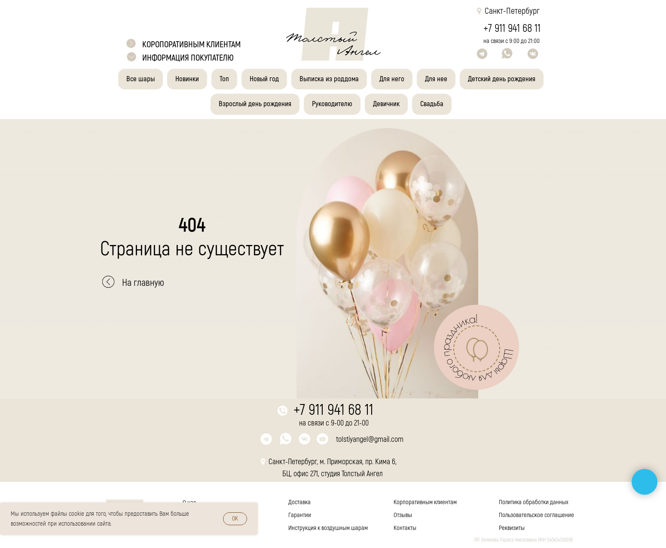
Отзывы (403, 515)
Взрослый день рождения (255, 103)
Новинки (187, 78)
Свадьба (431, 103)
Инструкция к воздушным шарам (328, 528)
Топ (224, 78)
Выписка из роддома (329, 78)
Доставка (299, 502)
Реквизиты (512, 528)
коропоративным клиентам (191, 44)
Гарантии (299, 515)
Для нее (436, 78)
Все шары (140, 78)
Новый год (264, 78)
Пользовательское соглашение (536, 515)
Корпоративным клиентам (425, 502)
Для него (391, 78)
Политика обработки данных (533, 502)
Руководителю (332, 103)
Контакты (405, 528)
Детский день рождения (501, 78)
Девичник (386, 103)
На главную (143, 282)
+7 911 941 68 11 (512, 28)
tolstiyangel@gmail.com (369, 439)
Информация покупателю (188, 57)
